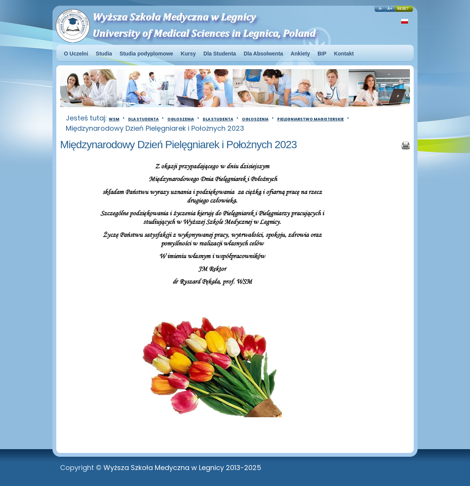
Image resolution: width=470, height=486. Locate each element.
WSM (114, 119)
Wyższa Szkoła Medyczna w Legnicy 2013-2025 (182, 467)
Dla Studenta (143, 119)
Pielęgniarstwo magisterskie (310, 119)
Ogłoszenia (180, 119)
